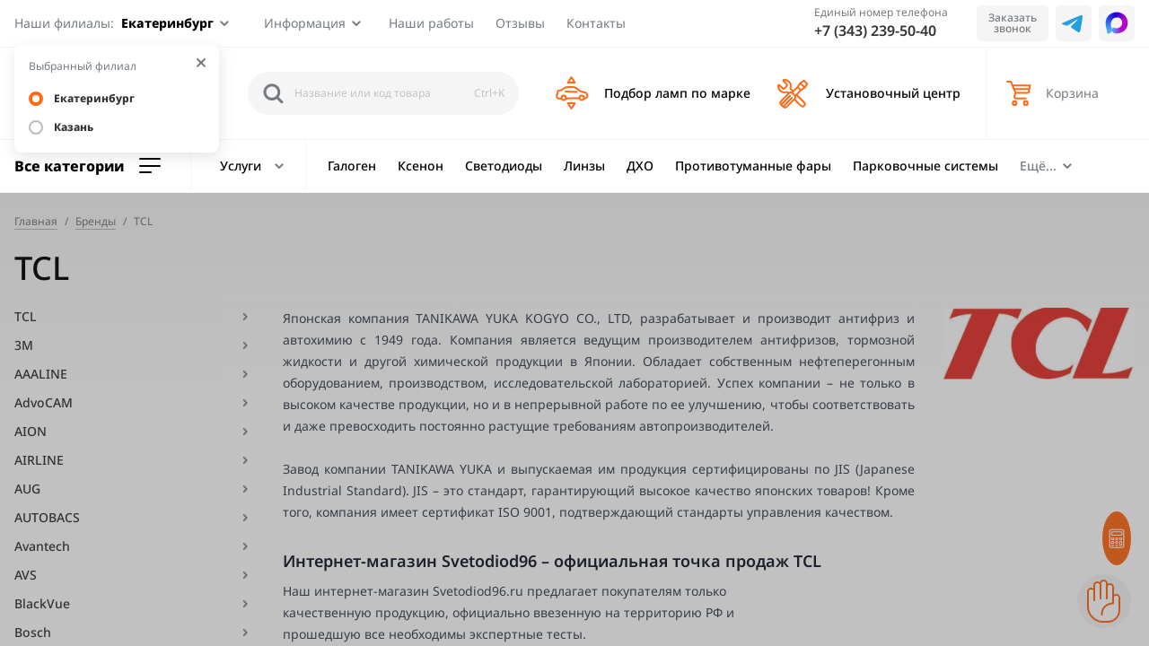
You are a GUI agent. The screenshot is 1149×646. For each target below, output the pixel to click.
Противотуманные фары (753, 165)
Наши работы (431, 22)
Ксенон (420, 165)
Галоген (352, 165)
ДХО (640, 165)
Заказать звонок (1012, 23)
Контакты (596, 22)
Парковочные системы (925, 165)
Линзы (584, 165)
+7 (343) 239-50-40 (875, 30)
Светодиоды (503, 165)
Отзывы (520, 22)
